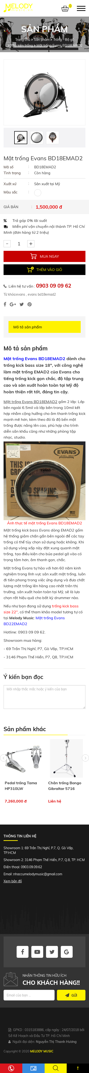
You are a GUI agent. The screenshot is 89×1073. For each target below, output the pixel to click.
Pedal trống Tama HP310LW (21, 785)
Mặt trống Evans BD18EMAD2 (34, 358)
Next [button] (85, 757)
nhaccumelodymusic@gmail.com (37, 874)
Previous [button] (3, 757)
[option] (44, 92)
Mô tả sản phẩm (27, 327)
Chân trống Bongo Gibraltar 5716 (64, 785)
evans (20, 294)
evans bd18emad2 (41, 294)
